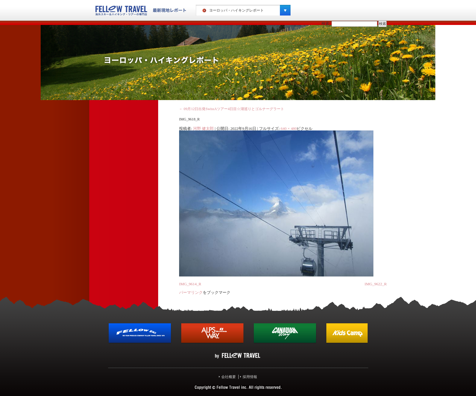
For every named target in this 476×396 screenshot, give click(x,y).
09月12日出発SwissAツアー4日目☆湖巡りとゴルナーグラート (231, 109)
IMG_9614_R (190, 284)
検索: (326, 23)
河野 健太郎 (203, 128)
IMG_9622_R (376, 284)
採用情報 (250, 377)
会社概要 (228, 377)
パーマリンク (191, 292)
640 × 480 (289, 128)
